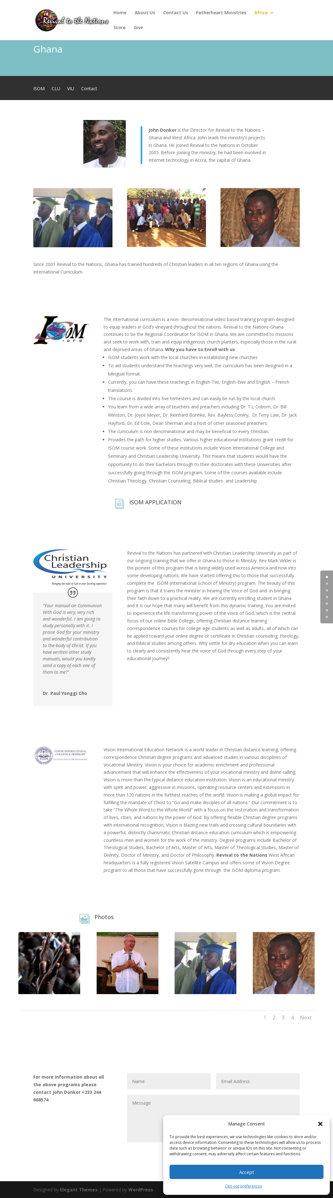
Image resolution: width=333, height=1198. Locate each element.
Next (305, 1017)
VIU (70, 88)
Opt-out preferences (243, 1186)
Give (138, 27)
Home (119, 13)
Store (119, 27)
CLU (56, 88)
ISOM (39, 88)
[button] (320, 1124)
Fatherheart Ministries (221, 13)
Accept (246, 1172)
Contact (89, 88)
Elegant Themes (79, 1190)
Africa (261, 13)
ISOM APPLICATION (155, 502)
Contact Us (175, 13)
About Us (145, 13)
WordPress (140, 1190)
